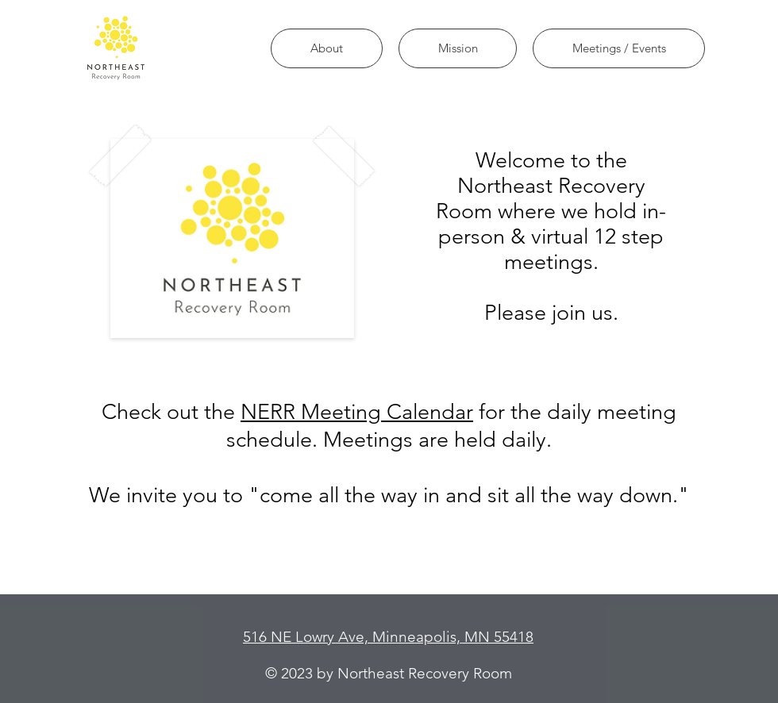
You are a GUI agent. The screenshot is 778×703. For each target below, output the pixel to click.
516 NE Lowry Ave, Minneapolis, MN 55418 (388, 637)
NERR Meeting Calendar (357, 411)
